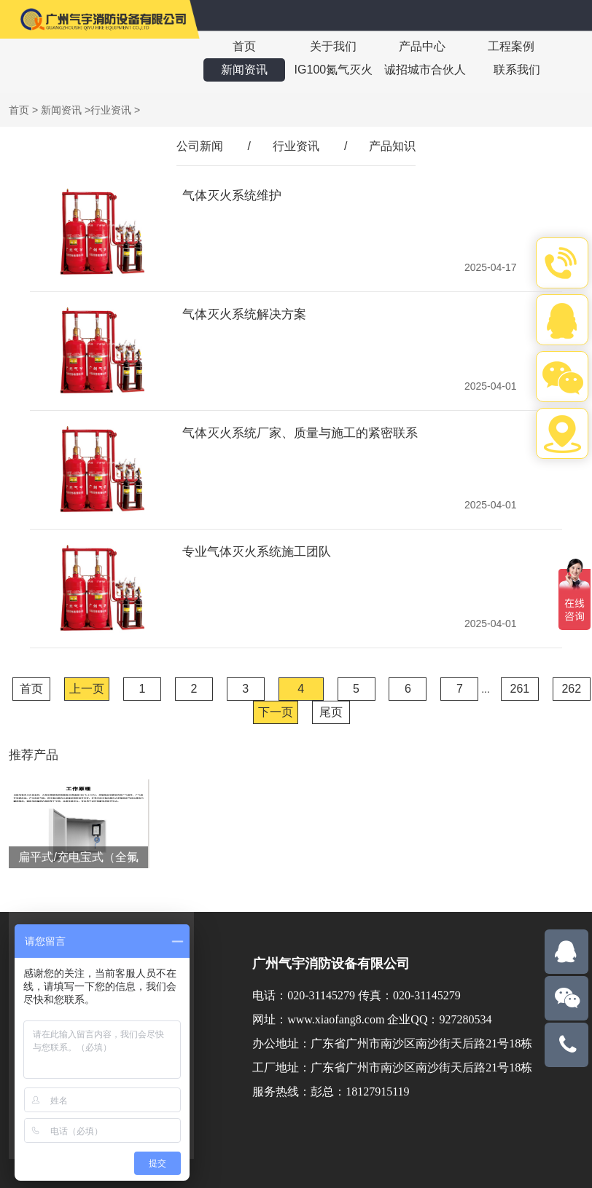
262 (571, 688)
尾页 (331, 712)
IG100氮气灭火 (334, 69)
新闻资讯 (244, 69)
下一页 (275, 712)
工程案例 (511, 46)
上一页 (86, 688)
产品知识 (392, 146)
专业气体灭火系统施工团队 (256, 552)
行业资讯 (110, 110)
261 (520, 688)
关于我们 (333, 46)
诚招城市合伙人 (425, 69)
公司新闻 (199, 146)
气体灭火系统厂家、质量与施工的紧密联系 (300, 433)
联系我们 (517, 69)
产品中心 (422, 46)
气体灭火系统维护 (231, 195)
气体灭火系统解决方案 (244, 314)
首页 (244, 46)
